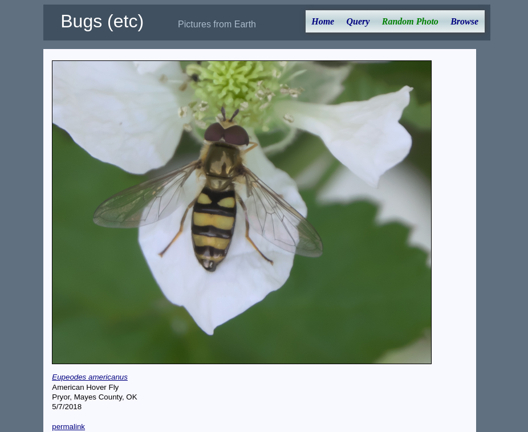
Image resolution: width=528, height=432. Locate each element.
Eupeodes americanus (90, 377)
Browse (464, 21)
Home (322, 21)
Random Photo (410, 21)
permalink (68, 426)
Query (358, 21)
